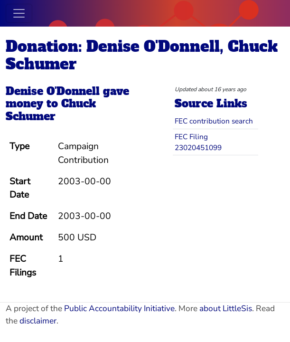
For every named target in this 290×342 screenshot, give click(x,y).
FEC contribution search (214, 121)
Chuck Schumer (51, 110)
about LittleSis (225, 308)
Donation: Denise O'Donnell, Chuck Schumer (142, 55)
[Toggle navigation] (19, 13)
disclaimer (37, 320)
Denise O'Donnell (53, 91)
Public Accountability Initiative (119, 308)
